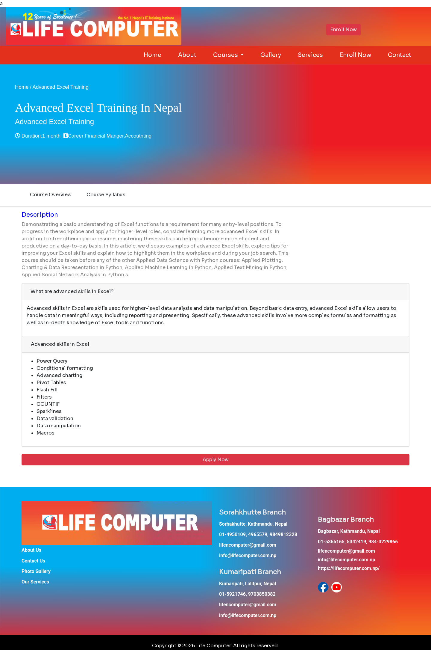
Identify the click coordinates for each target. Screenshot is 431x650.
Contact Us (33, 561)
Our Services (35, 582)
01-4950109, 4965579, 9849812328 (258, 534)
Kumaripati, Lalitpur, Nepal (247, 583)
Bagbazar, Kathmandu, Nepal (349, 531)
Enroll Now (343, 29)
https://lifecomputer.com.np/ (349, 568)
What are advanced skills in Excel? (72, 291)
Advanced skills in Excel (60, 344)
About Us (31, 550)
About (187, 55)
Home (152, 55)
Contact (399, 55)
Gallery (270, 55)
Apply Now (216, 459)
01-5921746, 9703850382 (247, 594)
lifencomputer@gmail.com (247, 545)
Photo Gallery (36, 571)
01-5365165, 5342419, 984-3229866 (358, 542)
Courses (226, 55)
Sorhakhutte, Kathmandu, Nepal (253, 524)
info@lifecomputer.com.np (247, 555)
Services (310, 55)
